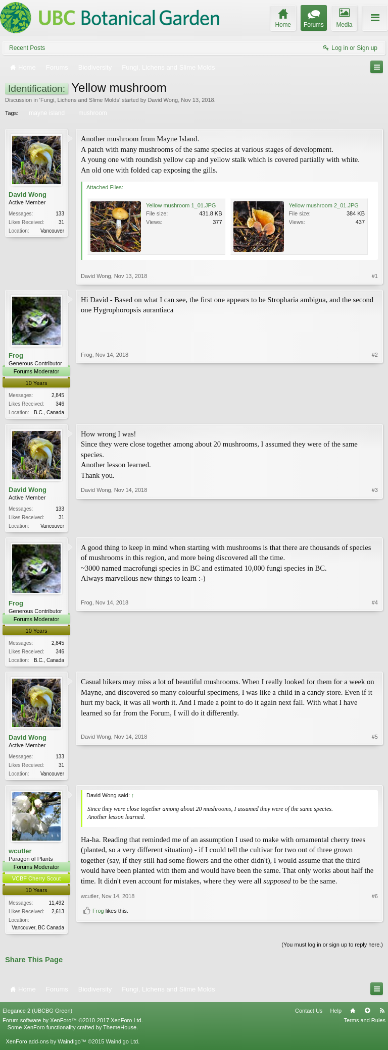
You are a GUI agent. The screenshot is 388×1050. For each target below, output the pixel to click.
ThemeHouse (119, 1032)
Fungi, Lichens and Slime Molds (79, 100)
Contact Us (308, 1015)
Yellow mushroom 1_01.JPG (181, 205)
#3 (375, 526)
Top (367, 1015)
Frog (16, 355)
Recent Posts (27, 47)
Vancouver (52, 231)
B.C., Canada (49, 412)
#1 (375, 276)
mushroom (92, 113)
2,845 (58, 395)
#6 (375, 913)
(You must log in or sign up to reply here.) (332, 949)
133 (60, 213)
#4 (375, 661)
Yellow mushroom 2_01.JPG (324, 205)
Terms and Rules (364, 1025)
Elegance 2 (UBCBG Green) (37, 1015)
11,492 (56, 906)
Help (336, 1015)
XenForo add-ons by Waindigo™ (46, 1046)
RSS (381, 1015)
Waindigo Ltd (122, 1046)
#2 (375, 411)
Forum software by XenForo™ (73, 1025)
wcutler (20, 855)
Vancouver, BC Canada (38, 931)
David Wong (163, 100)
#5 (375, 775)
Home (352, 1015)
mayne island (46, 113)
